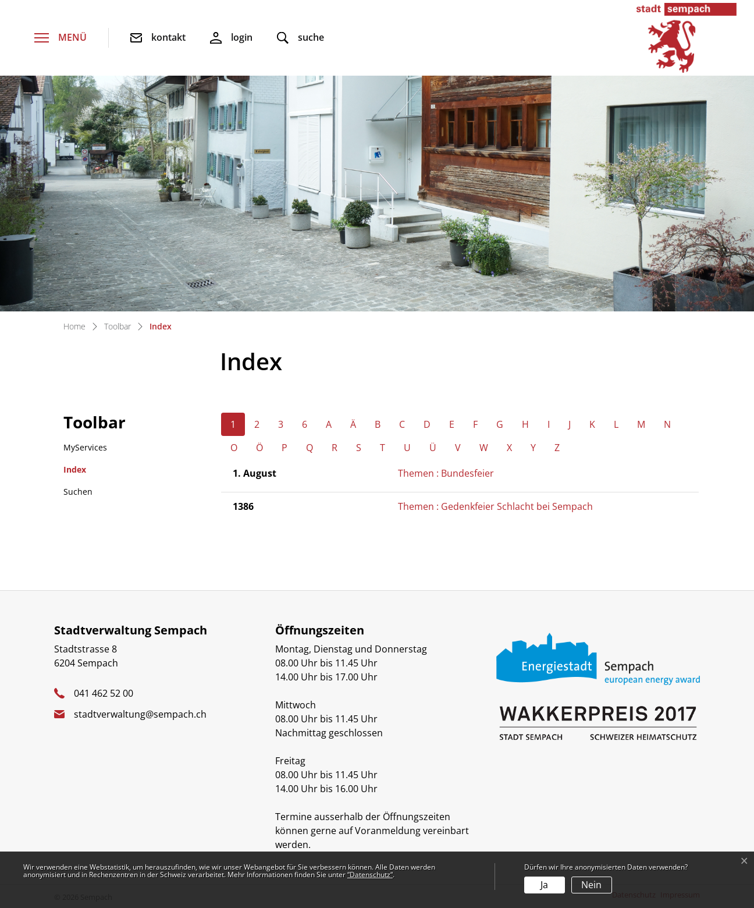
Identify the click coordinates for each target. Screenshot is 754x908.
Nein (591, 884)
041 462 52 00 (103, 693)
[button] (300, 38)
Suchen (78, 491)
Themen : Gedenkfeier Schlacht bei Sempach (495, 506)
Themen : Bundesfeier (446, 473)
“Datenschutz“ (370, 874)
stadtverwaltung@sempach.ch (140, 714)
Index (93, 472)
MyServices (85, 447)
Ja (544, 884)
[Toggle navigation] (60, 38)
